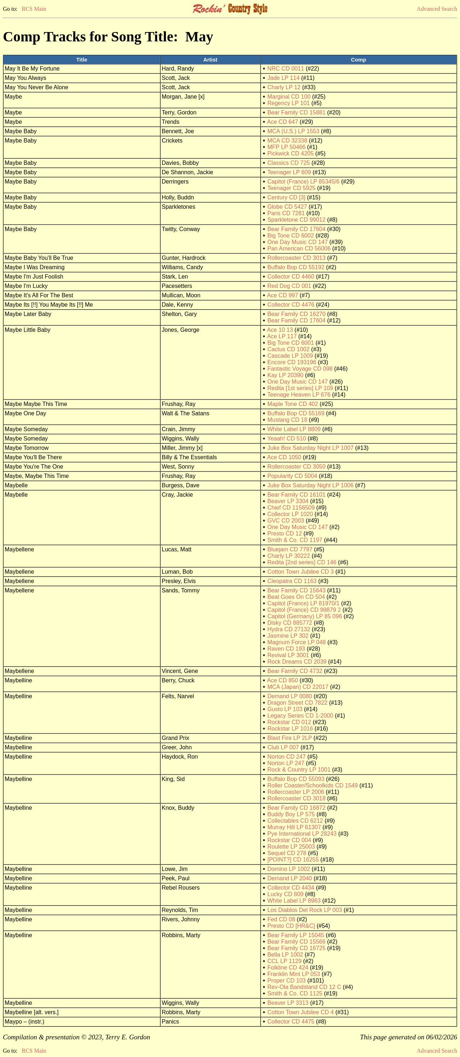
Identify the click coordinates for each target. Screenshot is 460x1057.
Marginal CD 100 (288, 97)
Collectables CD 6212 (295, 821)
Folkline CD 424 (287, 968)
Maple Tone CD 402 (292, 404)
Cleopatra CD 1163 (292, 581)
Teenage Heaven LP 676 (299, 395)
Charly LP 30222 (288, 556)
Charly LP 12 (283, 87)
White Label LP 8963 (294, 901)
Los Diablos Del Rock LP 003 (304, 910)
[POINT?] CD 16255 (293, 860)
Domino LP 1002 (288, 869)
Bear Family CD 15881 (296, 112)
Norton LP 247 (285, 763)
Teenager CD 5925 (291, 188)
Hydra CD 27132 (288, 629)
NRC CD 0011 (285, 69)
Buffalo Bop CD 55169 (296, 413)
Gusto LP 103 (285, 709)
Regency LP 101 (288, 103)
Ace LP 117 (281, 336)
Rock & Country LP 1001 (299, 770)
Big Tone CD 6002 (290, 235)
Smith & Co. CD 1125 (294, 993)
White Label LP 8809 (294, 429)
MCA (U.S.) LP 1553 (293, 131)
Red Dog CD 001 (289, 286)
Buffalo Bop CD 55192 (296, 267)
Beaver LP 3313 (287, 1003)
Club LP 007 (283, 747)
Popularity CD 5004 (292, 476)
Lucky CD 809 (285, 894)
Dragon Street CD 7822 (297, 703)
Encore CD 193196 (291, 362)
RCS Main (34, 9)
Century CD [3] (286, 197)
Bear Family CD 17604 (296, 229)
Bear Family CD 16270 (296, 314)
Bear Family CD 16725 (296, 948)
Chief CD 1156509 (291, 508)
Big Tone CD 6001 (290, 343)
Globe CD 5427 (287, 207)
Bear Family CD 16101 (296, 495)
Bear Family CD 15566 (296, 942)
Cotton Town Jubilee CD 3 (300, 572)
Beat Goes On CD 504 (296, 597)
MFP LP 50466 (286, 147)
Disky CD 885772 (289, 623)
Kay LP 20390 (285, 375)
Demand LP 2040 (289, 878)
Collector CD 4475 (290, 1021)
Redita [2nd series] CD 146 (301, 562)
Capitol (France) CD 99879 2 (304, 610)
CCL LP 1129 (284, 961)
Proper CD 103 (286, 980)
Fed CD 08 (281, 919)
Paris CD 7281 (286, 213)
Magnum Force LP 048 (296, 642)
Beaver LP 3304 (287, 501)
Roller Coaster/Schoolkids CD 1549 (312, 785)
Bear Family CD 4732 (294, 671)
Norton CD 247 (286, 757)
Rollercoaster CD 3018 (296, 798)
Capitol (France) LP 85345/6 (303, 182)
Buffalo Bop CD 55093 (296, 779)
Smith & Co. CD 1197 (294, 540)
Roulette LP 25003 (291, 847)
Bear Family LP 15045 (295, 935)
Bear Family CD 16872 (296, 808)
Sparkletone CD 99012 (296, 220)
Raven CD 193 (286, 649)
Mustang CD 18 (287, 420)
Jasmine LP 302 (287, 636)
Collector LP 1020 (290, 514)
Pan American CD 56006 (299, 248)
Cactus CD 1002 (288, 349)
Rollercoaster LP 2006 (295, 792)
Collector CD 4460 (290, 277)
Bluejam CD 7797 (289, 549)
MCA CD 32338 (287, 140)
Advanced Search (437, 9)
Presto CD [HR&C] (291, 926)
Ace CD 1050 (284, 457)
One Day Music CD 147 (297, 242)
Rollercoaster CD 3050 (296, 467)
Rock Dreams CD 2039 (297, 662)
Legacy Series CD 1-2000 (300, 716)
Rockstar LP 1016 (290, 729)
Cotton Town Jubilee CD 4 (300, 1012)
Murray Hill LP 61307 (294, 827)
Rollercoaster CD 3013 (296, 258)
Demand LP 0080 (289, 696)
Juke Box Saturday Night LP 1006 (310, 485)
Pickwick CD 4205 (290, 153)
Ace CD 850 (282, 680)
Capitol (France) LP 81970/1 (303, 603)
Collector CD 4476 (290, 305)
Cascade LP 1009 (290, 356)
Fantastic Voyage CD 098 (299, 369)
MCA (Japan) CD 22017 (297, 687)
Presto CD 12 (284, 533)
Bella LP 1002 (285, 955)
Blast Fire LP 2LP (289, 738)
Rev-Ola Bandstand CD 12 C (304, 987)
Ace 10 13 (280, 330)
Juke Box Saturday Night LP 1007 (310, 448)
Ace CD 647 (282, 122)
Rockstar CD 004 (289, 840)
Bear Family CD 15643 (296, 590)
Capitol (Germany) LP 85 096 (304, 616)
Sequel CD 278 (287, 853)
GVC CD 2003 (285, 521)
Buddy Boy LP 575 (291, 814)
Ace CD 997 (282, 295)
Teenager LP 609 (289, 172)
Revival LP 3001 (288, 655)
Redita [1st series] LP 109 (300, 388)
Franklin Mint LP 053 (293, 974)
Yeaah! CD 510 (286, 438)
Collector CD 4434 (290, 888)
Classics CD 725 (288, 163)
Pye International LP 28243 (302, 834)
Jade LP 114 (283, 78)
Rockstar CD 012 (289, 722)
